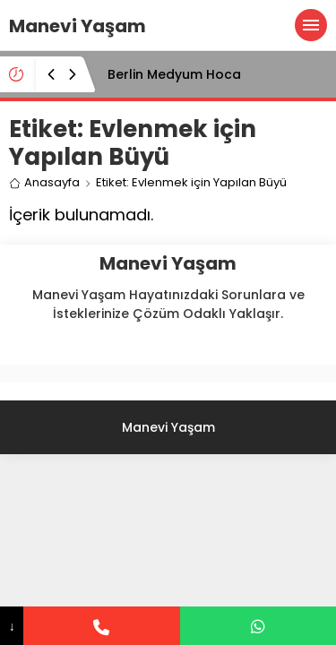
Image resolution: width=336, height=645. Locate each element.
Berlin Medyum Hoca (174, 74)
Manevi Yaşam (77, 26)
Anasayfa (44, 182)
